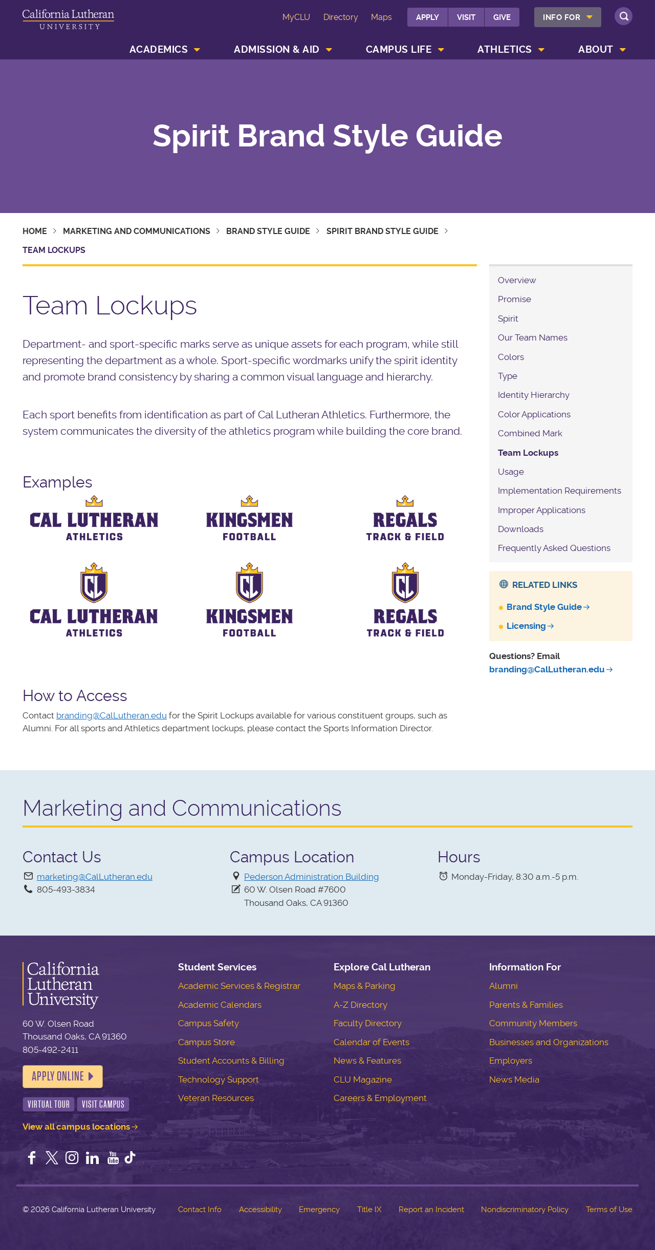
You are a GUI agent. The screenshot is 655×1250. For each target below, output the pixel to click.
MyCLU (296, 17)
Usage (511, 472)
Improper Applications (541, 510)
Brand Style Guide (268, 231)
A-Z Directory (360, 1005)
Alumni (503, 986)
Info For (561, 17)
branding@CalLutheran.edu (111, 715)
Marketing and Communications (136, 231)
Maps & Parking (365, 986)
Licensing (526, 626)
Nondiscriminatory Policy (525, 1209)
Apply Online (58, 1076)
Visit (466, 17)
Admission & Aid (277, 49)
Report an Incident (431, 1209)
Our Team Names (532, 337)
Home (35, 231)
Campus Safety (208, 1023)
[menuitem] (567, 17)
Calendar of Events (371, 1042)
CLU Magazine (363, 1079)
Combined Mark (530, 433)
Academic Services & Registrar (239, 986)
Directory (340, 17)
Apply (427, 17)
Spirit (508, 318)
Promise (514, 299)
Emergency (319, 1209)
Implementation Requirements (559, 490)
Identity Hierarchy (534, 395)
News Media (514, 1079)
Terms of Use (609, 1209)
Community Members (533, 1023)
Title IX (369, 1209)
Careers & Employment (380, 1098)
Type (507, 376)
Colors (511, 357)
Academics (158, 49)
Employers (510, 1060)
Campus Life (399, 49)
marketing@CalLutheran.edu (94, 877)
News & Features (367, 1060)
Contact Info (200, 1209)
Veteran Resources (216, 1098)
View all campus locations (76, 1126)
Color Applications (534, 414)
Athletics (504, 49)
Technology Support (218, 1079)
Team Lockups (528, 453)
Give (502, 17)
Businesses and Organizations (548, 1042)
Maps (381, 17)
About (596, 49)
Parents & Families (526, 1005)
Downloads (520, 529)
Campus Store (206, 1042)
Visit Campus (103, 1104)
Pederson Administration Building (311, 877)
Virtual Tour (49, 1104)
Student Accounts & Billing (231, 1060)
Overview (517, 280)
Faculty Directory (368, 1023)
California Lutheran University (68, 24)
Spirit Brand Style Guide (327, 136)
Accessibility (260, 1209)
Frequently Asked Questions (554, 548)
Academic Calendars (219, 1005)
